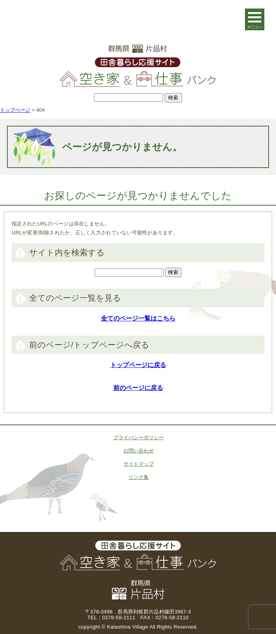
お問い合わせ (138, 451)
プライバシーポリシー (138, 437)
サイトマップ (138, 464)
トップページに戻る (138, 365)
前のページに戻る (138, 388)
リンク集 (138, 477)
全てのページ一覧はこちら (138, 318)
